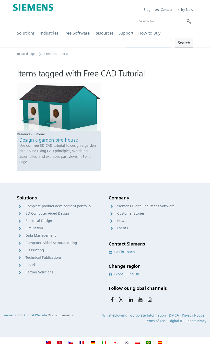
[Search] (189, 21)
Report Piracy (196, 321)
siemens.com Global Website (25, 315)
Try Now (185, 10)
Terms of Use (155, 321)
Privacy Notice (193, 315)
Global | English (124, 274)
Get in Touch (122, 252)
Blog (147, 10)
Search (184, 42)
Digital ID (176, 321)
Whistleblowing (114, 315)
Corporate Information (148, 315)
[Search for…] (165, 21)
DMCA (174, 315)
